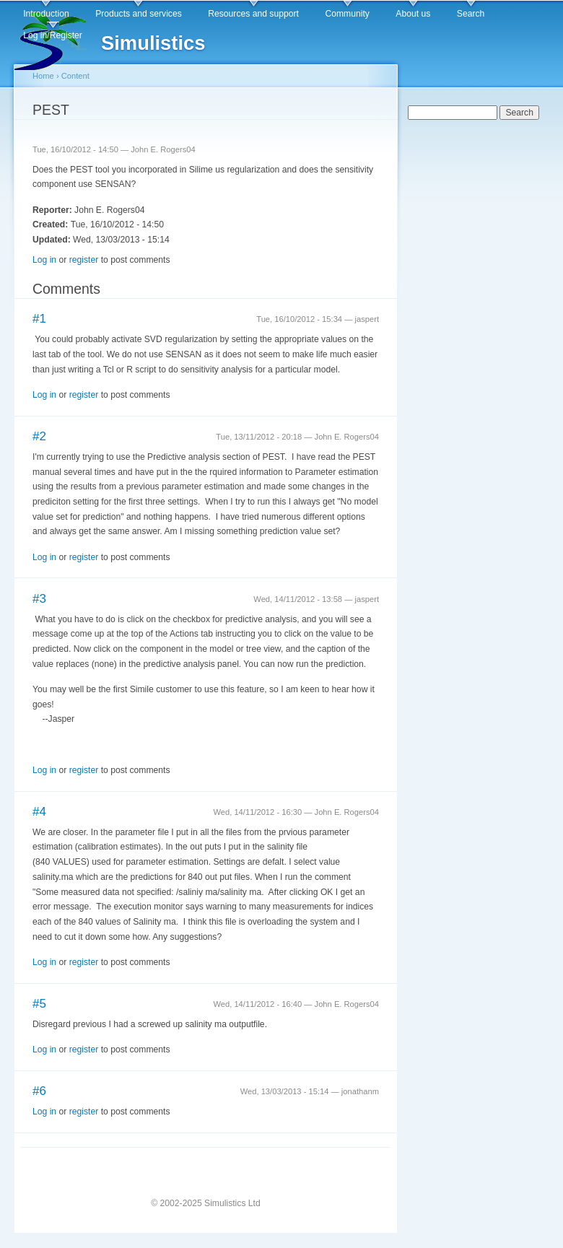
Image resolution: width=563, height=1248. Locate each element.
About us (413, 14)
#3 (39, 599)
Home (43, 75)
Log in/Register (52, 35)
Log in (44, 260)
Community (347, 14)
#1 (39, 319)
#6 (39, 1091)
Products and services (138, 14)
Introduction (46, 14)
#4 (39, 812)
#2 (39, 436)
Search (471, 14)
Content (75, 75)
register (84, 260)
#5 (39, 1004)
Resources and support (253, 14)
